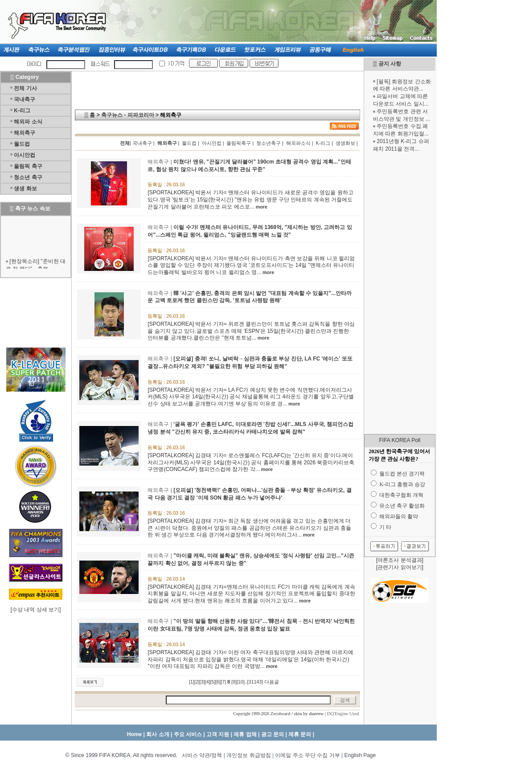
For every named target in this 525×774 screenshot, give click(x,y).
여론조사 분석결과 (399, 560)
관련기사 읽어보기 (399, 567)
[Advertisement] (399, 293)
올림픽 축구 (28, 166)
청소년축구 (268, 143)
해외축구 (24, 133)
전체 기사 (25, 88)
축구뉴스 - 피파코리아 (127, 115)
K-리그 (22, 110)
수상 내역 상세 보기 (35, 609)
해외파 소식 (28, 122)
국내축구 (24, 99)
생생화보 (345, 143)
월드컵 (22, 144)
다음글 (271, 681)
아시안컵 (24, 155)
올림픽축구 (238, 143)
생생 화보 (25, 188)
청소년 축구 (28, 177)
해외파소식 (298, 143)
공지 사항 (389, 64)
